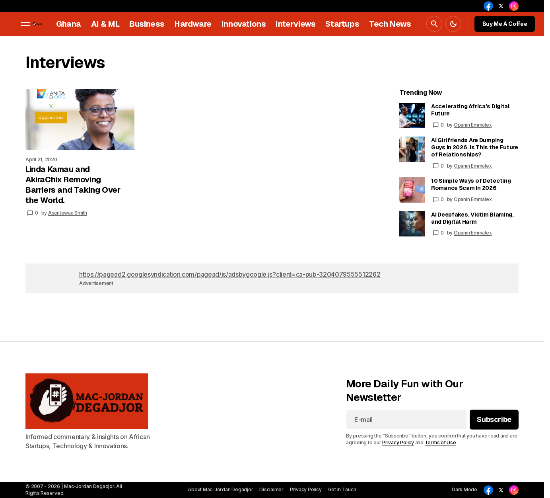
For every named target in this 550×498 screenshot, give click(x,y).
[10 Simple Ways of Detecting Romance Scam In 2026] (412, 190)
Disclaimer (271, 489)
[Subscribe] (494, 420)
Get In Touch (342, 489)
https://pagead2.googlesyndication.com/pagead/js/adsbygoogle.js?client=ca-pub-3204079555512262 (229, 274)
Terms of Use (440, 442)
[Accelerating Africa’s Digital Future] (412, 115)
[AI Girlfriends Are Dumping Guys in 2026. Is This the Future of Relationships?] (412, 149)
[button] (25, 23)
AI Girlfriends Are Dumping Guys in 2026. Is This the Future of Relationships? (474, 147)
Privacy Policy (398, 442)
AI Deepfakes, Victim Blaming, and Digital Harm (472, 218)
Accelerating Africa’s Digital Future (470, 110)
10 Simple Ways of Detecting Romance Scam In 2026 (471, 184)
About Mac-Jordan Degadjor (220, 489)
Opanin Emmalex (473, 125)
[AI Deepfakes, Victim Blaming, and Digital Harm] (412, 223)
